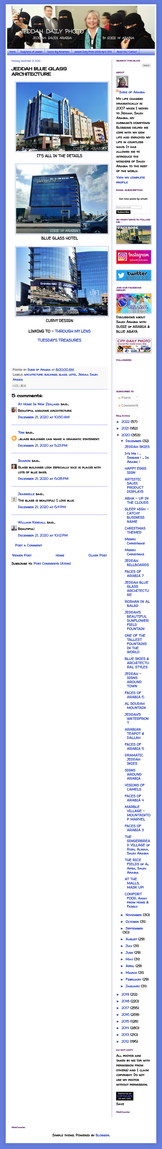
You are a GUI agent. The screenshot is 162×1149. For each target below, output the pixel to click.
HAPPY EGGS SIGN (135, 470)
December (134, 441)
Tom (21, 432)
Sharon (24, 460)
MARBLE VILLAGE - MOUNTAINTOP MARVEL (137, 813)
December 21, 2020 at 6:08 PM (43, 478)
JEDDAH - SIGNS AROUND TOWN (133, 680)
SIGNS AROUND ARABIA (133, 774)
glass (63, 374)
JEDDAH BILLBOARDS (137, 562)
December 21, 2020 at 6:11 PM (42, 507)
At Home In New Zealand (38, 404)
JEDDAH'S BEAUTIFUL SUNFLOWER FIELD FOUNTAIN (137, 620)
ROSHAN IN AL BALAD (137, 603)
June (130, 952)
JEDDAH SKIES (137, 446)
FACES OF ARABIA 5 (134, 746)
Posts (125, 397)
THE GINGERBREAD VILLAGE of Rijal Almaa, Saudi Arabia (137, 845)
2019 (125, 994)
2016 (125, 1014)
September (134, 928)
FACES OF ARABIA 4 (134, 798)
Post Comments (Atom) (52, 563)
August (132, 939)
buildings (50, 374)
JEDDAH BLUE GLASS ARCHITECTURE (137, 588)
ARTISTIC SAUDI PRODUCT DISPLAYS (134, 485)
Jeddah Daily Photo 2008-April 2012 (93, 52)
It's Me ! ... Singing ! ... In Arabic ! (137, 457)
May (130, 959)
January (133, 986)
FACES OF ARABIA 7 (134, 573)
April (130, 966)
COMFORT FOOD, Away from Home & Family (137, 900)
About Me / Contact (127, 52)
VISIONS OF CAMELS (135, 787)
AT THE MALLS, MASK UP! (134, 883)
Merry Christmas (134, 552)
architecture (33, 374)
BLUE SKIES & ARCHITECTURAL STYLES (137, 662)
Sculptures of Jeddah (31, 52)
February (134, 979)
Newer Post (21, 555)
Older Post (97, 555)
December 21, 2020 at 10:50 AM (44, 417)
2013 (125, 1034)
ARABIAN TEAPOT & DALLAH (134, 733)
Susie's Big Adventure (58, 52)
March (132, 972)
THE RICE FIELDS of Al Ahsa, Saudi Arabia (137, 866)
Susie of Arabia (132, 92)
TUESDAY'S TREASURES (59, 340)
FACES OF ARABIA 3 (134, 828)
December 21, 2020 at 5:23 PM (42, 445)
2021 (125, 428)
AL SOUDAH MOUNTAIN (135, 705)
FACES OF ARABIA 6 (134, 695)
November (134, 915)
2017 (125, 1008)
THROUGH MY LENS (73, 331)
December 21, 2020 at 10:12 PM (43, 535)
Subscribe (123, 212)
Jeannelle (26, 494)
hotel (73, 374)
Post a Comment (28, 545)
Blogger (102, 1135)
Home (12, 52)
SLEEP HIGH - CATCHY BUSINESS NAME (137, 515)
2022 (126, 421)
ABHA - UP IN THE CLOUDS (137, 500)
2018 (125, 1001)
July (129, 945)
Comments (128, 405)
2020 (126, 435)
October (133, 921)
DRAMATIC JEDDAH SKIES (134, 759)
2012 (125, 1041)
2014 (125, 1028)
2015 (125, 1021)
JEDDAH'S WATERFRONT (137, 718)
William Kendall (32, 522)
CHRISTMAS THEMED (135, 530)
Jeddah (83, 374)
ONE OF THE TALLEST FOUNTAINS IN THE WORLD (136, 643)
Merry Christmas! (135, 541)
